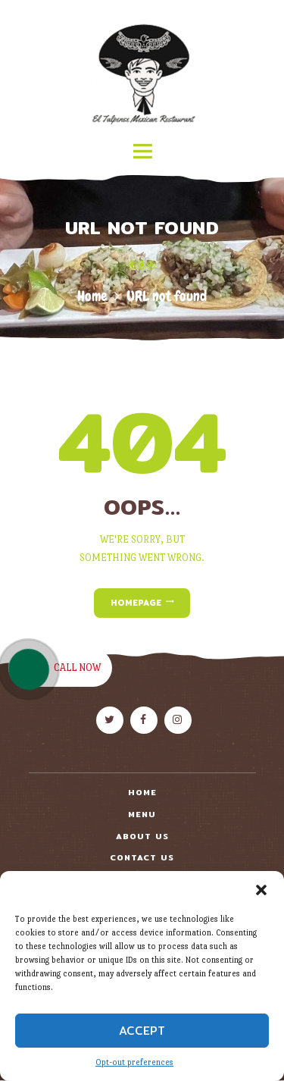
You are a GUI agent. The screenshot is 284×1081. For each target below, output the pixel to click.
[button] (261, 890)
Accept (142, 1030)
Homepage (136, 602)
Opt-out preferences (134, 1062)
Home (92, 296)
